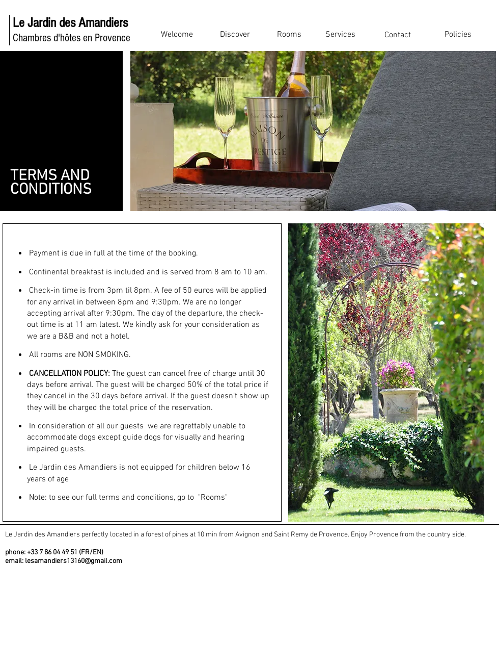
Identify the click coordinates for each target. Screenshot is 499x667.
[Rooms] (289, 34)
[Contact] (398, 35)
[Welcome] (177, 34)
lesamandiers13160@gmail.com (73, 561)
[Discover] (235, 34)
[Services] (340, 34)
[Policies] (458, 34)
